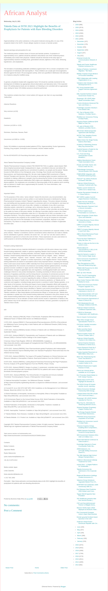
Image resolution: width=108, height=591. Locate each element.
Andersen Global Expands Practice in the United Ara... (86, 339)
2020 (77, 545)
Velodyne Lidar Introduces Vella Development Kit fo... (87, 84)
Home (37, 568)
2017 (77, 553)
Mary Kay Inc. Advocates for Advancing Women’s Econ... (87, 403)
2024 (77, 30)
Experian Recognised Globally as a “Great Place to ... (87, 193)
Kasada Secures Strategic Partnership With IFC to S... (86, 202)
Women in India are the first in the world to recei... (88, 244)
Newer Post (9, 568)
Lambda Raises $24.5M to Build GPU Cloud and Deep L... (87, 394)
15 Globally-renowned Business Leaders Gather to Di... (87, 362)
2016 (77, 556)
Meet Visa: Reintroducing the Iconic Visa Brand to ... (86, 357)
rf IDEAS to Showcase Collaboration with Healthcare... (88, 313)
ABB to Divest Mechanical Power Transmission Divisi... (87, 235)
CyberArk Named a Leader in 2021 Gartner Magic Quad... (87, 255)
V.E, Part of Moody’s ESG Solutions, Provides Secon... (87, 113)
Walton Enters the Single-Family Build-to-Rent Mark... (87, 141)
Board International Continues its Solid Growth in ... (87, 440)
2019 (77, 548)
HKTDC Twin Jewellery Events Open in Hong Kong (87, 136)
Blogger (63, 586)
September (81, 50)
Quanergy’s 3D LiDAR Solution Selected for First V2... (87, 399)
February (80, 538)
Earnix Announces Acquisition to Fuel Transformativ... (87, 259)
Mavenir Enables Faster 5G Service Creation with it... (86, 334)
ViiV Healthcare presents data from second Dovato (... (86, 499)
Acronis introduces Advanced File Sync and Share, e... (87, 104)
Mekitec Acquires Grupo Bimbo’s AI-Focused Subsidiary (87, 74)
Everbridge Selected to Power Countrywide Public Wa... (86, 445)
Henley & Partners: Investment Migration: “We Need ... (87, 70)
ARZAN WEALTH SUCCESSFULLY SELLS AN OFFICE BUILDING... (87, 249)
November (80, 44)
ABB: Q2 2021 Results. (84, 272)
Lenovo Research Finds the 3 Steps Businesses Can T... (86, 348)
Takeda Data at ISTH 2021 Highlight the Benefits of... (86, 380)
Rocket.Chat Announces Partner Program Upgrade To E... (87, 285)
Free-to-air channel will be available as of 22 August (86, 371)
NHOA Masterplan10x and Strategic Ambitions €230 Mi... (87, 304)
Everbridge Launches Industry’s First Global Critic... (87, 108)
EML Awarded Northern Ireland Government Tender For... (87, 95)
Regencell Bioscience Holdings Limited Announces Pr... (87, 476)
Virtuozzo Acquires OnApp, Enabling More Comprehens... (87, 427)
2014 (77, 562)
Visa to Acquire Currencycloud (86, 317)
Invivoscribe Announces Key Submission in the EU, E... (86, 290)
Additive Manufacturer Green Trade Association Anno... (86, 161)
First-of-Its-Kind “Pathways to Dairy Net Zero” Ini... (86, 239)
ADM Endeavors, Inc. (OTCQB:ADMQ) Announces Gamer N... (87, 450)
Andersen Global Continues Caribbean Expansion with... (87, 308)
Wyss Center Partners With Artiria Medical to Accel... (87, 281)
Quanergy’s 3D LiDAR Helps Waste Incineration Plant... (86, 99)
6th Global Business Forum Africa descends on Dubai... (87, 221)
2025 (77, 27)
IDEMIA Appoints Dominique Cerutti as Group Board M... (86, 431)
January (80, 541)
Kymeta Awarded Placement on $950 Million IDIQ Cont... (87, 353)
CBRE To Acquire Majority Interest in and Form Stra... (88, 225)
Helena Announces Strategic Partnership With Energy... (86, 390)
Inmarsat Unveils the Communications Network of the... (87, 59)
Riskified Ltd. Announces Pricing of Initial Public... (87, 118)
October (80, 47)
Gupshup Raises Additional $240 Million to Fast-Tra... (87, 122)
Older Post (64, 568)
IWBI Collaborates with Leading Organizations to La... (87, 79)
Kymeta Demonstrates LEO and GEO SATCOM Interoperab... (87, 295)
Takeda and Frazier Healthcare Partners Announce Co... (87, 65)
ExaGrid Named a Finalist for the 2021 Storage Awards (87, 150)
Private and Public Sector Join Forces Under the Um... (86, 165)
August (79, 53)
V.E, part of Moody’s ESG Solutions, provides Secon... (87, 127)
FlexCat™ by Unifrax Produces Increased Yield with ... (87, 179)
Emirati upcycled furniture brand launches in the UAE (87, 518)
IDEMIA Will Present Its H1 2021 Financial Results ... (87, 269)
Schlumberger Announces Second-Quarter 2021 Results (87, 170)
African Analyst (25, 12)
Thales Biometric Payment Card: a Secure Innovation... (87, 207)
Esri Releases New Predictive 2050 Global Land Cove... (86, 490)
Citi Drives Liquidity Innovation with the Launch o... (86, 325)
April (79, 533)
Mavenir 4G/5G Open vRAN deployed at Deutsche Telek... (87, 508)
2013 (77, 565)
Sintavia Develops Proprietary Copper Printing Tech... (86, 408)
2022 (77, 36)
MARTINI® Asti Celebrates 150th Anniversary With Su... (87, 485)
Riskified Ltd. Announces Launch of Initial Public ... (87, 422)
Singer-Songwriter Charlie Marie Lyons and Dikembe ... (87, 216)
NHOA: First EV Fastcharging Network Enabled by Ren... (86, 276)
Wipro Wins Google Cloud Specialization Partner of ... (86, 320)
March (79, 535)
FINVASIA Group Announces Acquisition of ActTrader (86, 417)
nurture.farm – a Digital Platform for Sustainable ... (87, 465)
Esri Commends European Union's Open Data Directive (87, 513)
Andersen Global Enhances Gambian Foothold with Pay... (87, 184)
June (79, 527)
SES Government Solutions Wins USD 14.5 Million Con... (87, 436)
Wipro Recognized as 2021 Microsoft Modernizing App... (87, 264)
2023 (77, 33)
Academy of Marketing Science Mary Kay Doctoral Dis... (87, 145)
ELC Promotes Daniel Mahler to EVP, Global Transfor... (87, 376)
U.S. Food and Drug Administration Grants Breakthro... (84, 155)
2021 (77, 39)
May (78, 530)
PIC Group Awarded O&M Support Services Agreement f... (87, 89)
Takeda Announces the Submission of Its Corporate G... (86, 471)
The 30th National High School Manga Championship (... (87, 456)
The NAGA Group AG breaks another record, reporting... (86, 385)
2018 (77, 550)
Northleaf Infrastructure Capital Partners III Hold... (87, 367)
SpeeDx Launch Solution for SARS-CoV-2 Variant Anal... (86, 188)
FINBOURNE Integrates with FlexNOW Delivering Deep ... (87, 175)
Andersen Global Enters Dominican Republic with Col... (87, 522)
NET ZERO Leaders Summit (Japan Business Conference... (87, 198)
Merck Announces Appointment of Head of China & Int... (88, 299)
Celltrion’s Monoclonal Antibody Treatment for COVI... (87, 461)
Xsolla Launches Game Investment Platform (84, 330)
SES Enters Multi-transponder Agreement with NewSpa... (86, 131)
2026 (77, 24)
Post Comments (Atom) (41, 573)
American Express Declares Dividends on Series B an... (86, 344)
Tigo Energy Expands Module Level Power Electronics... (86, 413)
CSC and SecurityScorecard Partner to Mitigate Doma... (86, 504)
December (80, 41)
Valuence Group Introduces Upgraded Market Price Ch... (87, 481)
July (78, 55)
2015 (77, 559)
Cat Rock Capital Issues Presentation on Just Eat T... (87, 212)
